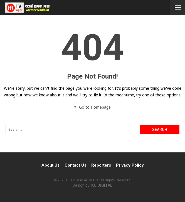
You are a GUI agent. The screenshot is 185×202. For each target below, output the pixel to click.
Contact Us (75, 165)
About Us (50, 165)
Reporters (101, 165)
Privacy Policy (130, 165)
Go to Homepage (92, 107)
